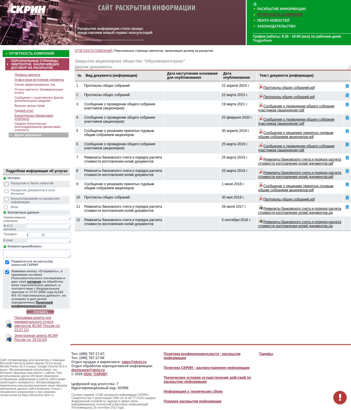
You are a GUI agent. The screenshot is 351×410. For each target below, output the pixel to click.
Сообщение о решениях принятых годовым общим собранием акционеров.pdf (295, 135)
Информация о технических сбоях (193, 391)
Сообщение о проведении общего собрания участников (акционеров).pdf (296, 108)
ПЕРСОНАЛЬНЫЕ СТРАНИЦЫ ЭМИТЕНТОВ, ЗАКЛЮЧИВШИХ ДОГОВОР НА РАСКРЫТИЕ (35, 64)
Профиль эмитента (27, 74)
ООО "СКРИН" (95, 374)
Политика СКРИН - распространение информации (207, 368)
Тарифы (266, 354)
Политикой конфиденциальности (32, 304)
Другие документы (27, 135)
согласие (34, 281)
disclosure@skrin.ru (88, 370)
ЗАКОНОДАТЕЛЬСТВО (276, 26)
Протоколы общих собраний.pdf (289, 88)
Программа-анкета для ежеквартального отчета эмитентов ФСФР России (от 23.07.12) (37, 324)
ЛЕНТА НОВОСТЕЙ (273, 21)
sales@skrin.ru (134, 362)
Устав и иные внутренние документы (39, 79)
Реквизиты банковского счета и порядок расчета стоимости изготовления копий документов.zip (299, 211)
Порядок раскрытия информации (192, 401)
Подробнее (262, 40)
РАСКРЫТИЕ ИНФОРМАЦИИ (281, 9)
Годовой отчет (24, 110)
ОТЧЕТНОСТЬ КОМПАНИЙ (279, 15)
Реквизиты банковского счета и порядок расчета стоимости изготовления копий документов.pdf (299, 161)
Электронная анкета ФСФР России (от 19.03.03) (36, 338)
